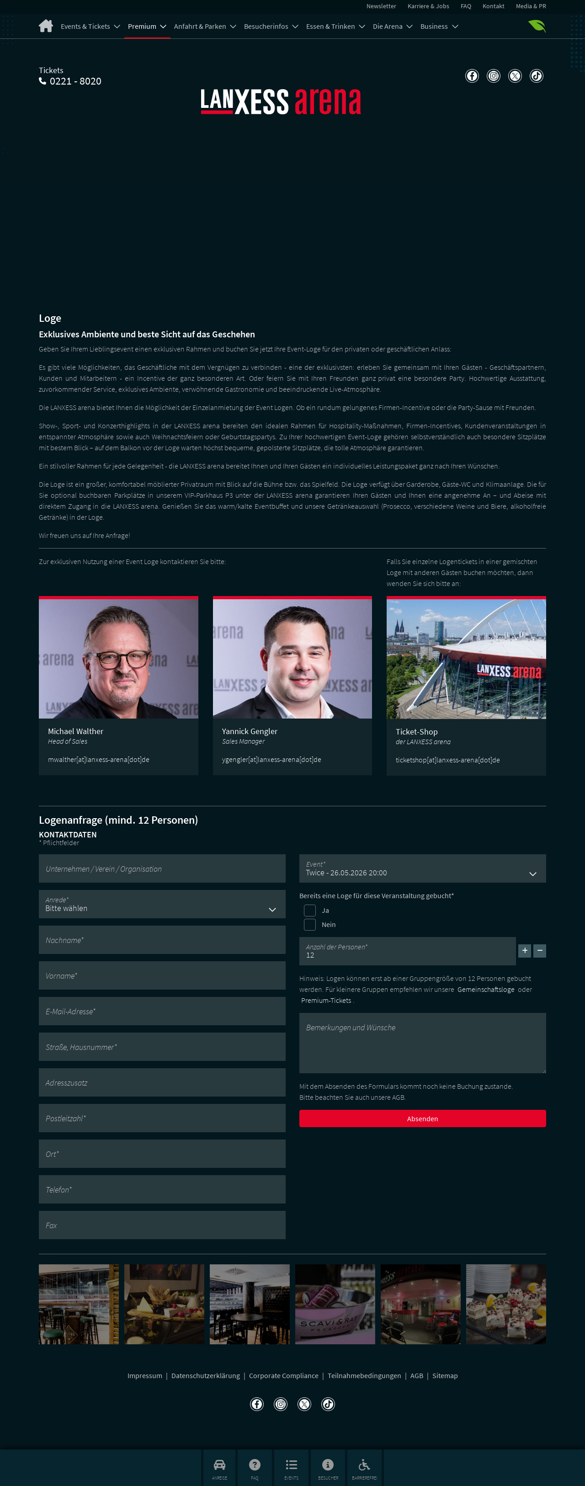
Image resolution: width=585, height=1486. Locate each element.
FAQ (466, 6)
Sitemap (445, 1375)
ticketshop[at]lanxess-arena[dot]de (448, 759)
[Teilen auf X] (514, 75)
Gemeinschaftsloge (486, 989)
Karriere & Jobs (428, 6)
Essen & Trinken (331, 26)
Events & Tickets (86, 26)
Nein (329, 924)
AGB (417, 1375)
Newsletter (381, 6)
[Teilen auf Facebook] (471, 75)
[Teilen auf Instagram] (492, 75)
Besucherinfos (267, 26)
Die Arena (388, 26)
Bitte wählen (66, 908)
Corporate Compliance (284, 1375)
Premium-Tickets (326, 1000)
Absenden (422, 1118)
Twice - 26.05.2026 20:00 (346, 872)
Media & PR (531, 6)
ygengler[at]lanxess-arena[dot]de (271, 759)
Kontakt (494, 6)
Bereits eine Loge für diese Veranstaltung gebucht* (376, 895)
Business (434, 26)
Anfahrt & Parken (201, 26)
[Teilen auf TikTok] (535, 75)
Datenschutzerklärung (206, 1375)
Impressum (146, 1375)
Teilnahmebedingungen (365, 1375)
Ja (325, 910)
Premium (143, 26)
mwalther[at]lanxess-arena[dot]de (98, 759)
